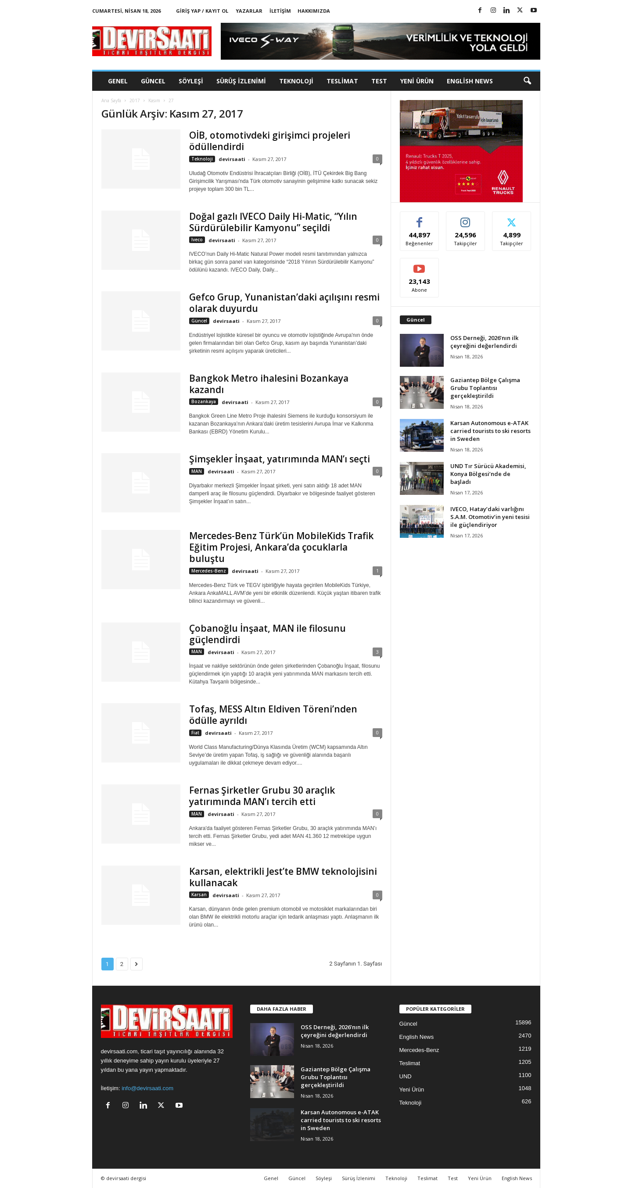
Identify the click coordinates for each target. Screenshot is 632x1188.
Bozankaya (203, 401)
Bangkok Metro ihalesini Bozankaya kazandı (268, 384)
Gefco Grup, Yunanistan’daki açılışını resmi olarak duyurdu (284, 303)
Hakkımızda (314, 10)
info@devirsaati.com (147, 1088)
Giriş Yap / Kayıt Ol (202, 10)
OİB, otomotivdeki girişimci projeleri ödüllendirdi (269, 141)
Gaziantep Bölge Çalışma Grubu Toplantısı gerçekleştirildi (485, 388)
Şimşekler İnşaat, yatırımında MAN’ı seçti (279, 459)
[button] (527, 81)
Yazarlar (249, 10)
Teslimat (342, 81)
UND (405, 1076)
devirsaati (232, 159)
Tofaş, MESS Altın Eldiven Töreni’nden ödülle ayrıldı (273, 714)
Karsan (199, 894)
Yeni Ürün (417, 81)
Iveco (197, 239)
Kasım (154, 100)
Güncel (153, 81)
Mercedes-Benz (208, 571)
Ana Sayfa (111, 100)
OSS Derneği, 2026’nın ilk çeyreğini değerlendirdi (484, 342)
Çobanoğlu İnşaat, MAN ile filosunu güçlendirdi (267, 634)
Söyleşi (191, 81)
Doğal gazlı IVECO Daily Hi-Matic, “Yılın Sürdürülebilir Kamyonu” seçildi (273, 222)
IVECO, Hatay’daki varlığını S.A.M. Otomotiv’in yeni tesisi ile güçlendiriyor (490, 517)
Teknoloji (296, 81)
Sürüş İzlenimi (241, 81)
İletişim (280, 10)
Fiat (195, 733)
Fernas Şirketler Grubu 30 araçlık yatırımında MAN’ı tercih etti (262, 796)
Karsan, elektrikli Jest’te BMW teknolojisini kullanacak (283, 877)
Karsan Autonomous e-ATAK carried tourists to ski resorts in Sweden (490, 431)
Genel (118, 81)
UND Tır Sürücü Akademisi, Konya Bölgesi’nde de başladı (488, 474)
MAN (196, 471)
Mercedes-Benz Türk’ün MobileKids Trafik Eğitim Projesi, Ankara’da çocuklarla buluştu (281, 547)
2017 (134, 100)
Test (379, 81)
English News (470, 81)
